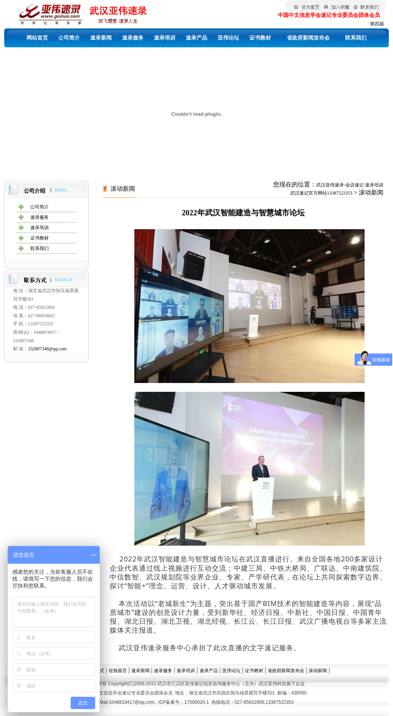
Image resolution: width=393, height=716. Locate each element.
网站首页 (37, 38)
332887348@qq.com (47, 348)
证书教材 (260, 38)
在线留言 (118, 670)
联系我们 (356, 38)
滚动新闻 (318, 670)
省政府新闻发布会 (308, 38)
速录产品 (196, 38)
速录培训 (164, 38)
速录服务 (133, 38)
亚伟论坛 (228, 38)
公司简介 (69, 38)
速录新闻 (101, 38)
